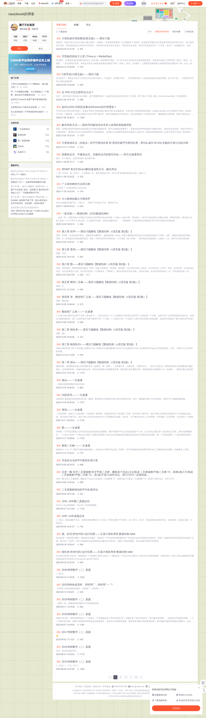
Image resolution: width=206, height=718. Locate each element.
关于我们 (79, 686)
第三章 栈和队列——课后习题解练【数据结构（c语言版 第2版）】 (97, 344)
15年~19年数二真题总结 (73, 501)
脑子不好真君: (17, 189)
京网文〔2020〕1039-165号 (122, 690)
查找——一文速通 (69, 409)
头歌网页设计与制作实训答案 (28, 107)
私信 (41, 48)
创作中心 (181, 3)
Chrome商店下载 (118, 693)
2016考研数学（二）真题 (73, 646)
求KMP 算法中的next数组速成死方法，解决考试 (86, 169)
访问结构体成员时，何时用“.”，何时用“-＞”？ (84, 584)
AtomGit (43, 3)
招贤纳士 (88, 686)
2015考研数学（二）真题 (73, 661)
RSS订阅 (189, 32)
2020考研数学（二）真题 (73, 569)
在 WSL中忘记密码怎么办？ (75, 92)
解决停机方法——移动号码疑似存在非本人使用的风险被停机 (93, 124)
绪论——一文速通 (69, 380)
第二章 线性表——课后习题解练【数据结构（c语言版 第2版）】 (96, 329)
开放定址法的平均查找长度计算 (77, 460)
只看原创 (61, 32)
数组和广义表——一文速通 (74, 311)
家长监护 (77, 693)
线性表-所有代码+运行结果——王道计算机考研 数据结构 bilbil (94, 551)
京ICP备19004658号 (103, 690)
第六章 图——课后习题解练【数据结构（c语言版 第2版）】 (93, 264)
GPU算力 (57, 2)
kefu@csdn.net (137, 686)
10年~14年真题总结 (70, 516)
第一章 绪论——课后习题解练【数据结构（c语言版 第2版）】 (94, 362)
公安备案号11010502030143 (83, 690)
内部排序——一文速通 (72, 395)
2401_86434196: (18, 211)
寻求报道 (106, 686)
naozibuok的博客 (21, 14)
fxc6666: (15, 200)
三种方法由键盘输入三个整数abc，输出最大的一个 (29, 85)
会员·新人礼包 (159, 3)
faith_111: (15, 174)
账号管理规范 (131, 693)
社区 (33, 3)
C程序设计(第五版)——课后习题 (77, 74)
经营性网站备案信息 (142, 690)
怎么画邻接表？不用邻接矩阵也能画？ (29, 113)
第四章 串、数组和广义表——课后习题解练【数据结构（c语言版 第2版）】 (102, 296)
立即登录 (176, 708)
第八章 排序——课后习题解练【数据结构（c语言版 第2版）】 (94, 231)
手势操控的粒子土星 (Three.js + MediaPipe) (84, 56)
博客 (20, 3)
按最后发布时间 (162, 31)
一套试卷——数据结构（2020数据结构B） (83, 213)
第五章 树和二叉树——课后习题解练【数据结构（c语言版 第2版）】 (98, 282)
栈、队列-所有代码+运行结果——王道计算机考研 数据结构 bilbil (95, 534)
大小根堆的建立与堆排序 (73, 198)
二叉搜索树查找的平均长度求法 (77, 489)
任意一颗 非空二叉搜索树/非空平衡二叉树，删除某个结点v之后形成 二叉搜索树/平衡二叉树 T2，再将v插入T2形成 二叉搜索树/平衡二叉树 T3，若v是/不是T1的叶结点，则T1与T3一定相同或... (124, 473)
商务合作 (97, 686)
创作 (195, 3)
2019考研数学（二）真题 (73, 599)
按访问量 (176, 31)
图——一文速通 (68, 427)
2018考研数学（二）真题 (73, 614)
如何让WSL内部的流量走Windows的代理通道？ (86, 107)
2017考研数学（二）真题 (73, 632)
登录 (144, 3)
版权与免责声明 (143, 693)
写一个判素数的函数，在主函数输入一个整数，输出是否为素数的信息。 (30, 93)
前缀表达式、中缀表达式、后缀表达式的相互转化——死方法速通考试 (99, 154)
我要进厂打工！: (18, 182)
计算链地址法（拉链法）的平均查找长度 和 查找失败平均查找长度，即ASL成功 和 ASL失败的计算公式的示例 (122, 142)
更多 (69, 3)
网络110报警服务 (88, 693)
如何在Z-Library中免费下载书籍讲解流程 (29, 101)
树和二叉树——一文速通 (73, 445)
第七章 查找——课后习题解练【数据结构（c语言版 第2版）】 (94, 249)
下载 (26, 3)
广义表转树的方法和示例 (73, 184)
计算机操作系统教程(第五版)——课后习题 (83, 38)
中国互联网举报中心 (104, 693)
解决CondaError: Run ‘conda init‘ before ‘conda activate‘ (30, 171)
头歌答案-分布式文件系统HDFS (24, 207)
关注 (19, 48)
